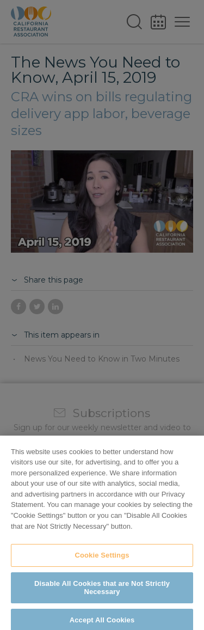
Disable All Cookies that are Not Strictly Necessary (102, 593)
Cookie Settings (102, 560)
